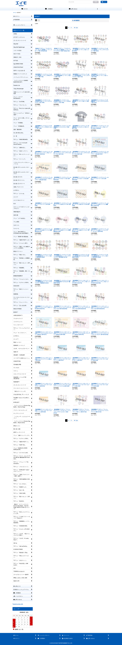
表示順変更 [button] (75, 20)
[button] (97, 9)
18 (74, 27)
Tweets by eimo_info (18, 604)
